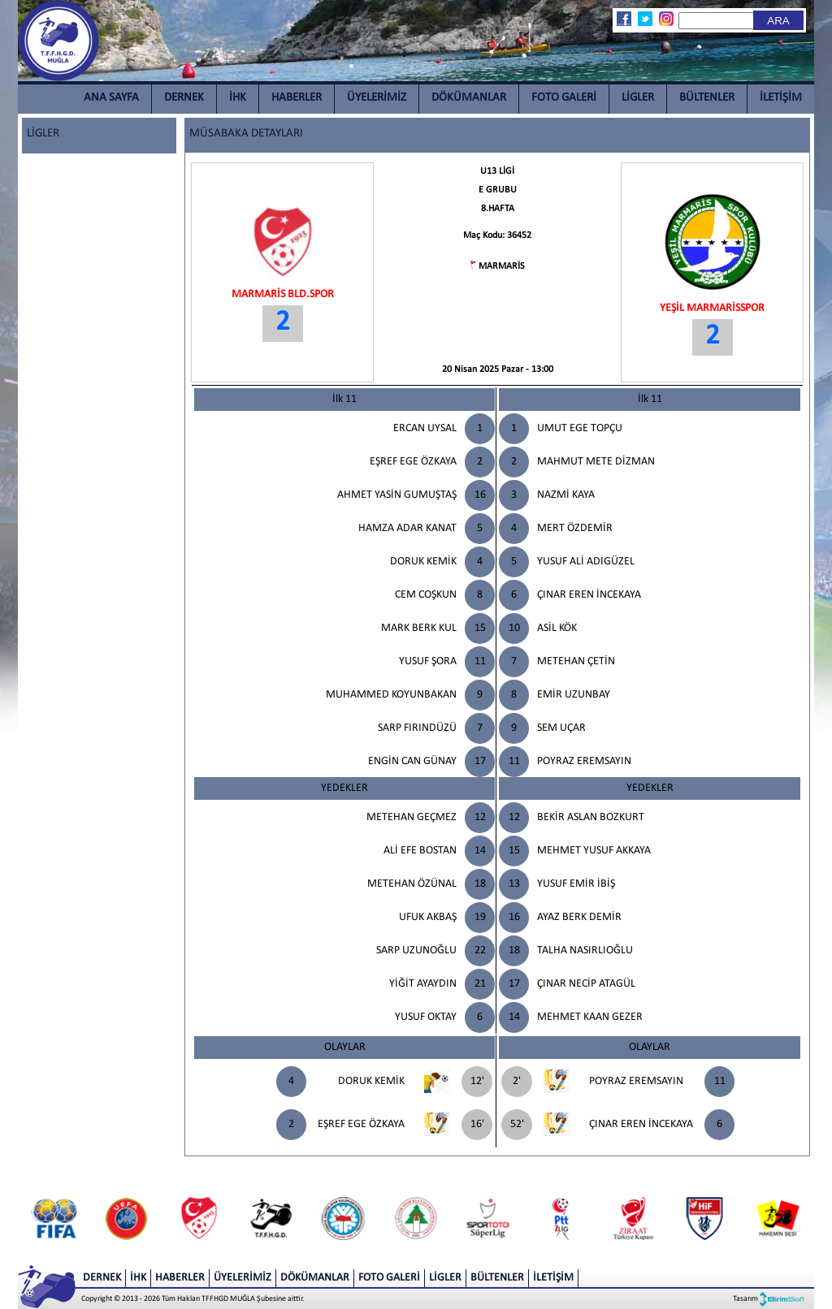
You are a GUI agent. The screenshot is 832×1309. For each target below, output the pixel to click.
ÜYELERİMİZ (376, 98)
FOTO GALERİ (563, 98)
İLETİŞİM (781, 98)
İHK (237, 98)
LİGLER (638, 98)
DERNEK (184, 98)
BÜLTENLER (706, 98)
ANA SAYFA (111, 98)
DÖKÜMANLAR (468, 98)
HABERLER (296, 98)
